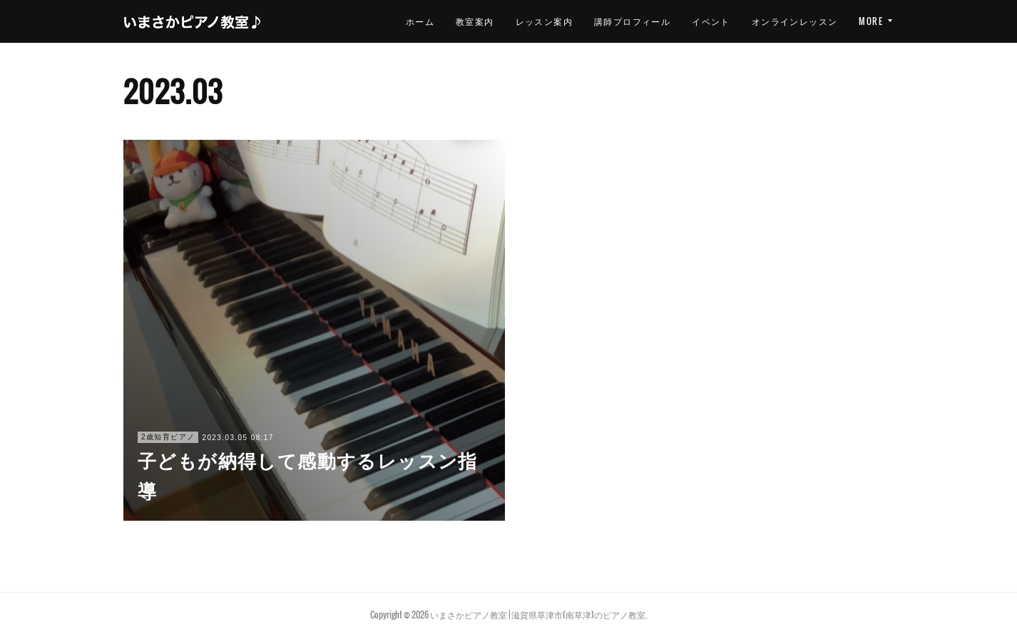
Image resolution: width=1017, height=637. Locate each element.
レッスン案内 (465, 21)
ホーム (341, 21)
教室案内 (396, 21)
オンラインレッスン (716, 21)
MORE (871, 21)
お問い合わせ (808, 21)
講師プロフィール (554, 21)
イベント (632, 21)
